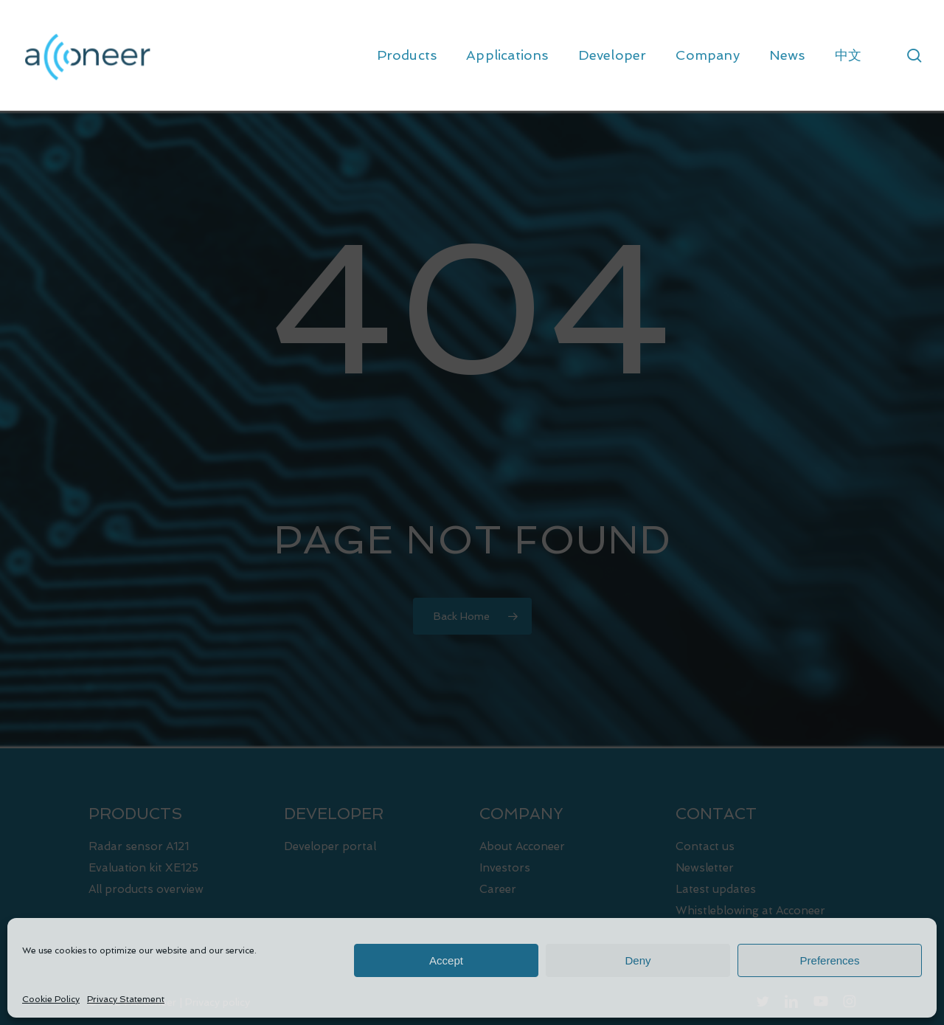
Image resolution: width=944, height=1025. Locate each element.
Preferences (830, 960)
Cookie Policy (51, 999)
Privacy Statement (125, 999)
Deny (637, 960)
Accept (446, 960)
